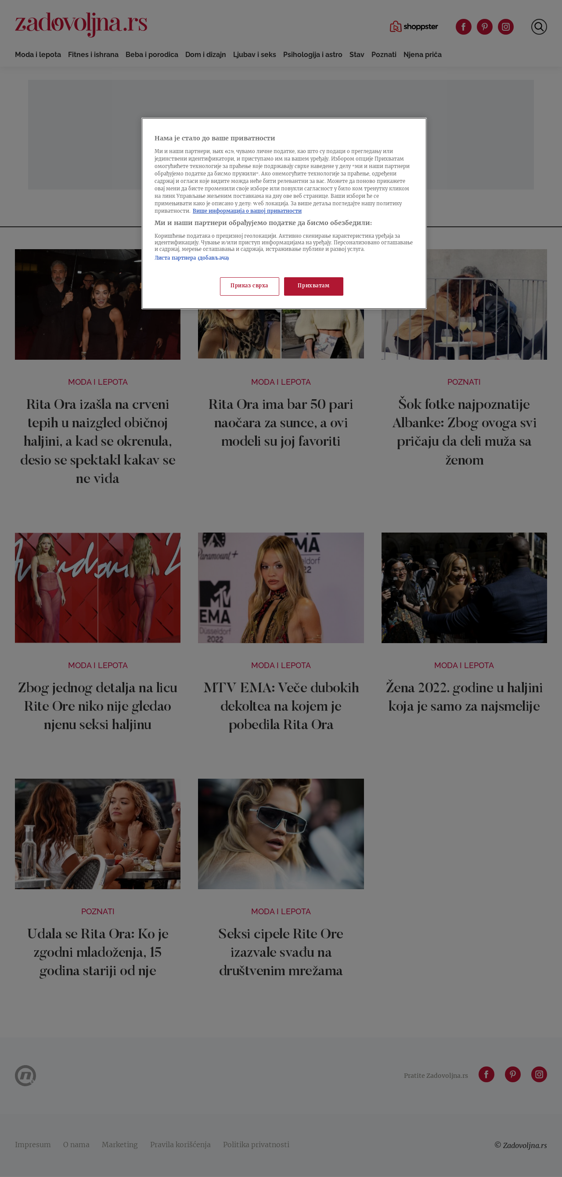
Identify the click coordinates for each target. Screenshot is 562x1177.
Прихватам (313, 286)
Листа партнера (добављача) (192, 258)
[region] (284, 213)
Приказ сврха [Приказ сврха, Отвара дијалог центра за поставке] (249, 286)
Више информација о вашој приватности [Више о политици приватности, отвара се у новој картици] (247, 211)
